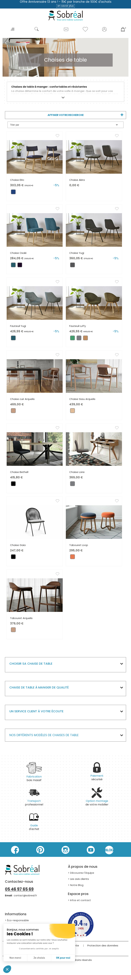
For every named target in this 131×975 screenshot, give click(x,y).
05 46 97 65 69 (19, 889)
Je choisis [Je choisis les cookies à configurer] (39, 957)
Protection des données (102, 945)
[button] (7, 969)
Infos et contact (80, 900)
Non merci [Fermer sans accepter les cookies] (15, 957)
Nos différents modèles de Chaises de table (44, 735)
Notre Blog (76, 885)
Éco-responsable (18, 920)
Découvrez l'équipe (82, 873)
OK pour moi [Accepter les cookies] (63, 957)
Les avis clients (79, 879)
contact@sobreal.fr (25, 895)
